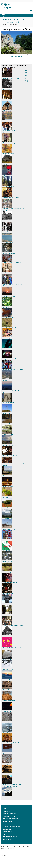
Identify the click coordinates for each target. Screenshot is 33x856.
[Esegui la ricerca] (31, 11)
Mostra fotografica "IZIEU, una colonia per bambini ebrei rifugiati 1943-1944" (15, 21)
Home (4, 19)
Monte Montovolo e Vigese (21, 23)
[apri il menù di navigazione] (3, 15)
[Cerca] (16, 11)
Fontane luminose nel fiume (14, 19)
